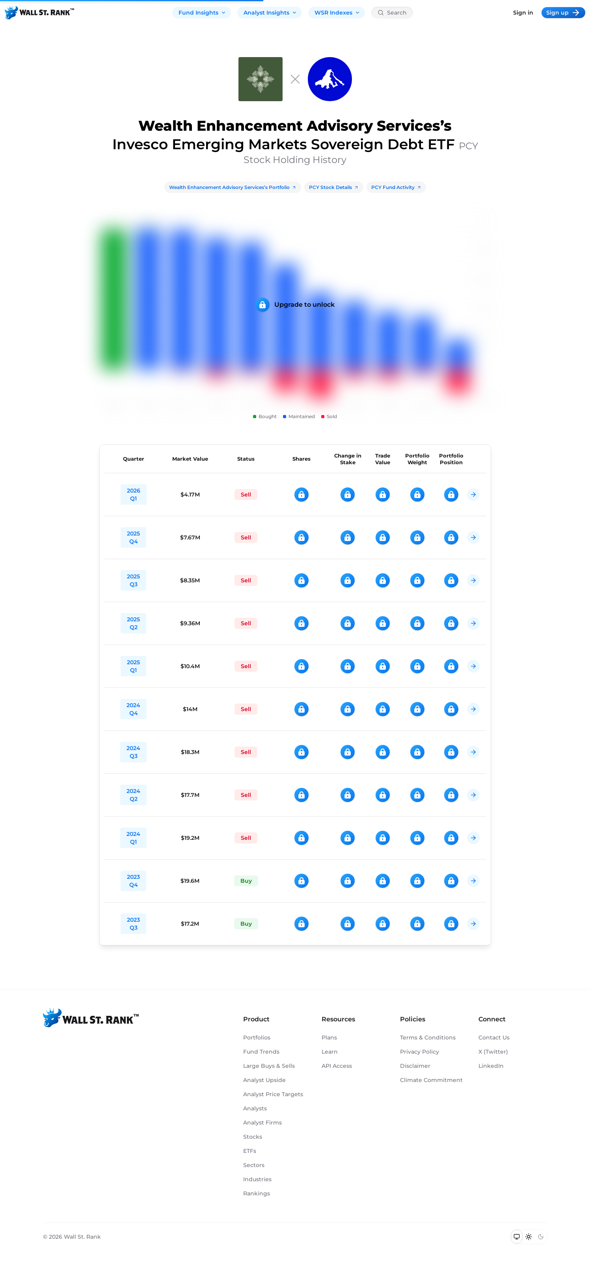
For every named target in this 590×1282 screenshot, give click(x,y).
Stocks (252, 1136)
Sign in (523, 12)
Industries (257, 1179)
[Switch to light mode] (529, 1237)
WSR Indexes (337, 12)
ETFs (249, 1150)
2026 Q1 (133, 494)
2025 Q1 (133, 666)
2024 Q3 (133, 752)
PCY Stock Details (334, 187)
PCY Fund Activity (396, 187)
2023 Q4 (133, 880)
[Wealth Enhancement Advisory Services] (260, 79)
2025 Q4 (133, 537)
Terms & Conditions (428, 1037)
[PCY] (330, 79)
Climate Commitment (431, 1080)
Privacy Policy (419, 1051)
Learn (330, 1051)
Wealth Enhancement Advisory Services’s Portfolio (232, 187)
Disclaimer (415, 1065)
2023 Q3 (133, 923)
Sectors (253, 1165)
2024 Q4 (133, 709)
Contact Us (494, 1037)
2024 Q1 (133, 837)
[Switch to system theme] (517, 1236)
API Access (337, 1065)
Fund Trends (261, 1051)
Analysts (255, 1108)
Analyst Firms (262, 1122)
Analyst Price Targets (273, 1094)
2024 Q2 (133, 794)
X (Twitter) (493, 1051)
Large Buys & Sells (269, 1065)
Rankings (256, 1193)
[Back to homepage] (39, 12)
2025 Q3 (133, 580)
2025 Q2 (133, 623)
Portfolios (256, 1037)
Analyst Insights (270, 12)
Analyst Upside (264, 1080)
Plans (329, 1037)
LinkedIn (491, 1065)
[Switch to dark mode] (541, 1236)
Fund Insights (202, 12)
